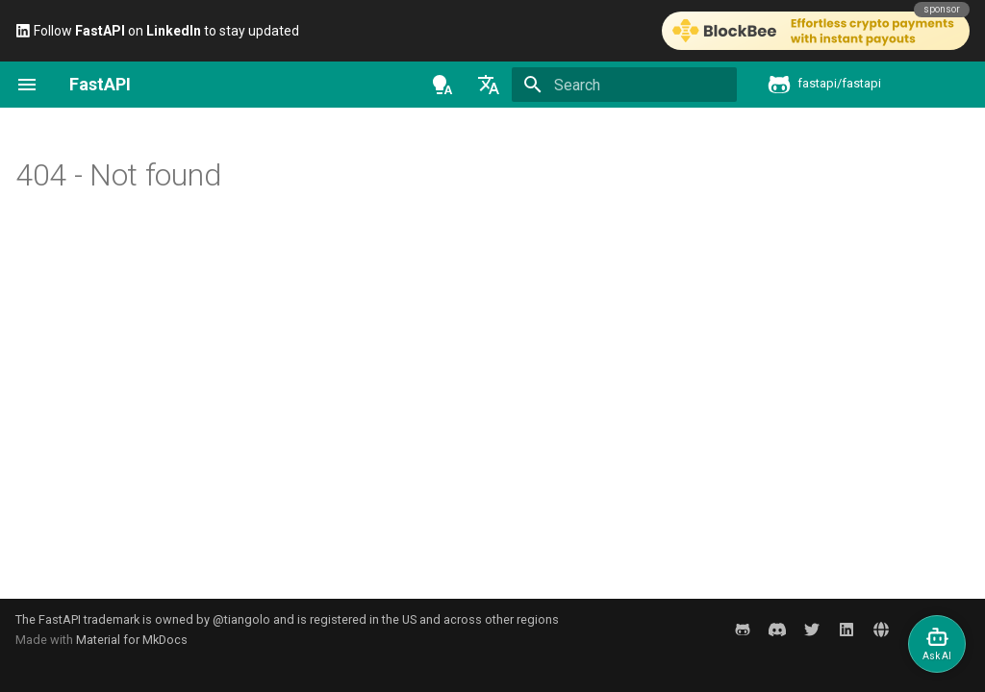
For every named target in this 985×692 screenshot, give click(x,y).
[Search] (624, 84)
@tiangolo (241, 619)
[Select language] (488, 84)
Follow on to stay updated (157, 30)
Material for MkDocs (132, 639)
